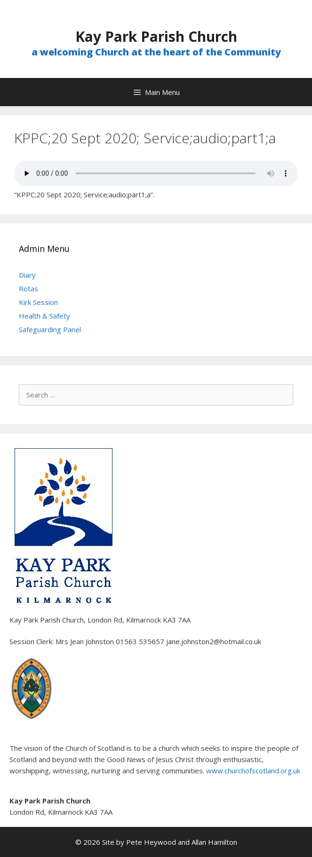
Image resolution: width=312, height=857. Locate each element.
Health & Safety (44, 315)
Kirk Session (38, 302)
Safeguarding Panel (50, 329)
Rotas (28, 288)
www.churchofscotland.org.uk (253, 770)
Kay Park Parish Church (156, 36)
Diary (27, 275)
